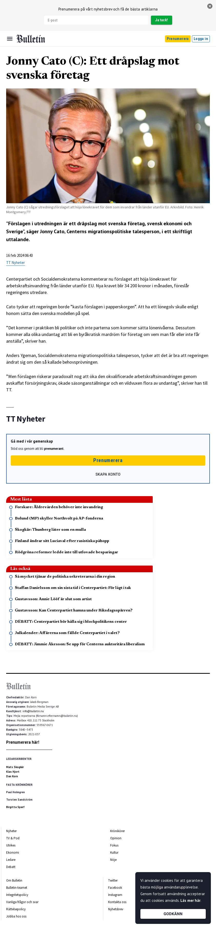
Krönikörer (117, 831)
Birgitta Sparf (15, 807)
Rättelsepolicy (16, 909)
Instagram (115, 895)
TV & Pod (12, 838)
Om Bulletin (14, 880)
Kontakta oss (117, 902)
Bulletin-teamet (16, 887)
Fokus (114, 845)
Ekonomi (12, 852)
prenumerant (54, 448)
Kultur (114, 852)
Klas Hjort (12, 771)
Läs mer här (190, 900)
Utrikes (10, 845)
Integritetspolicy (17, 895)
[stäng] (210, 6)
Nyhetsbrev (115, 909)
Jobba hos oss (16, 916)
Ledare (10, 859)
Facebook (115, 887)
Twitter (113, 880)
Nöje (113, 859)
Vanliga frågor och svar (22, 902)
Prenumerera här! (22, 742)
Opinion (115, 838)
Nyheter (11, 831)
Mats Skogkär (15, 767)
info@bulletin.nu (33, 711)
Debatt (10, 867)
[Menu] (9, 38)
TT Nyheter (15, 262)
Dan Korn (12, 776)
